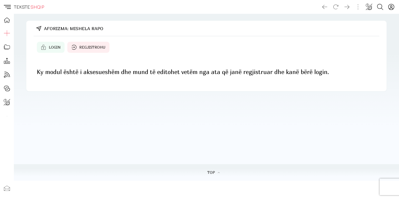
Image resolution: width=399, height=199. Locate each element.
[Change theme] (369, 6)
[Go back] (324, 6)
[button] (7, 7)
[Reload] (335, 6)
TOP (213, 172)
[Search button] (380, 6)
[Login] (391, 6)
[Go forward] (346, 6)
